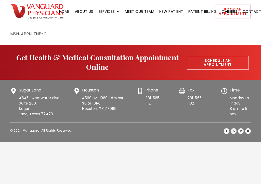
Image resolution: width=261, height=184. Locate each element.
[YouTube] (248, 131)
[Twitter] (234, 131)
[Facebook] (227, 131)
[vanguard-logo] (37, 11)
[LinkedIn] (241, 131)
